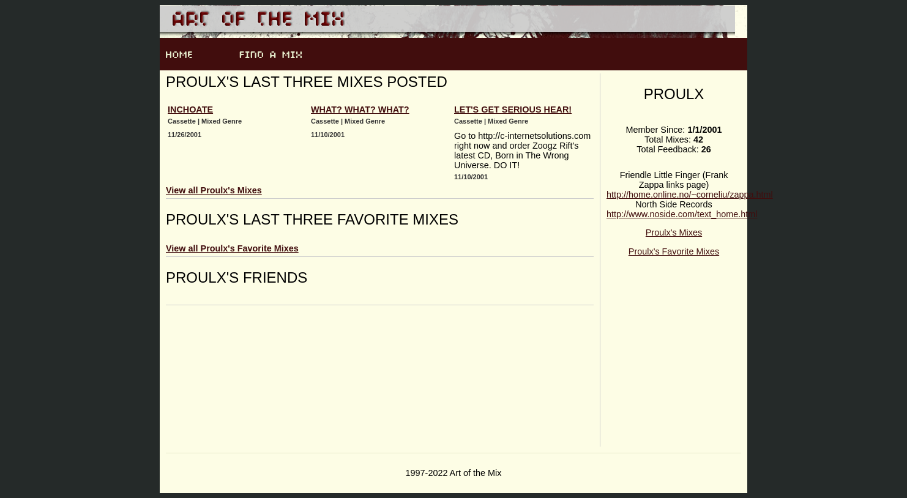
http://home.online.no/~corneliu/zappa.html (690, 194)
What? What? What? (360, 109)
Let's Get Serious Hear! (513, 109)
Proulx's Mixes (674, 232)
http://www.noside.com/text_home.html (682, 214)
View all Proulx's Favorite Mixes (232, 248)
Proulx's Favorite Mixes (674, 251)
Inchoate (190, 109)
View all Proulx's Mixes (214, 190)
